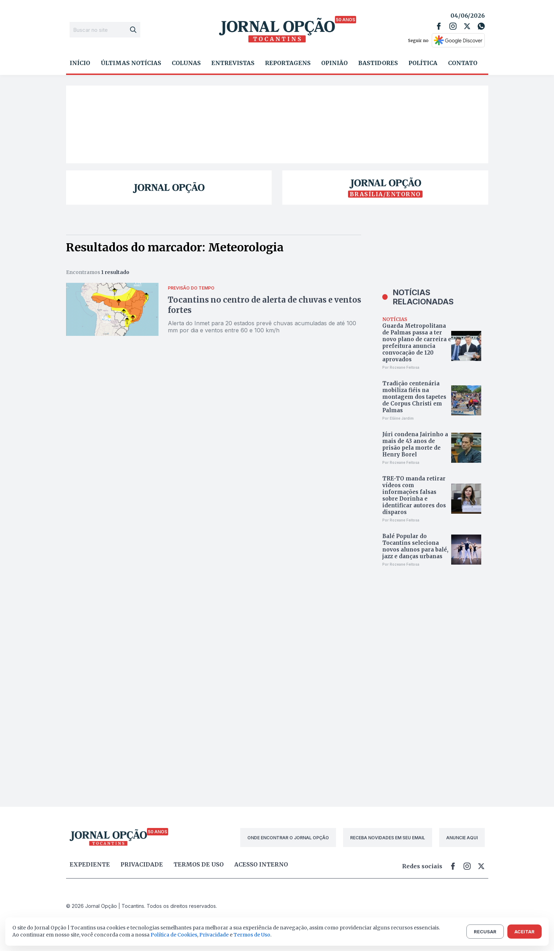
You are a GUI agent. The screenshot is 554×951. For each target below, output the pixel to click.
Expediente (90, 864)
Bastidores (378, 63)
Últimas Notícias (131, 63)
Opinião (334, 63)
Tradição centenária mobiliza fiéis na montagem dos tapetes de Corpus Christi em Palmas (414, 397)
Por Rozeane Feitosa (400, 367)
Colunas (186, 63)
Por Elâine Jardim (398, 418)
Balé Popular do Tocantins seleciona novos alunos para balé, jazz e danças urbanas (415, 546)
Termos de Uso (252, 935)
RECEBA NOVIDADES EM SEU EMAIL (387, 837)
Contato (462, 63)
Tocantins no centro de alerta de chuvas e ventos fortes (264, 305)
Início (80, 63)
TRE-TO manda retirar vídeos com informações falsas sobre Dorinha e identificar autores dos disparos (414, 495)
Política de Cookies (174, 935)
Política (422, 63)
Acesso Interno (261, 864)
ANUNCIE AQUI (462, 837)
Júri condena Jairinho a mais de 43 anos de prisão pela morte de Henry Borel (415, 444)
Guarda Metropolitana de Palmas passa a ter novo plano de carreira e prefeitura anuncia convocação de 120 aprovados (416, 342)
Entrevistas (232, 63)
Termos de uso (198, 864)
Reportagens (288, 63)
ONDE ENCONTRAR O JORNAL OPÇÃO (288, 837)
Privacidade (141, 864)
